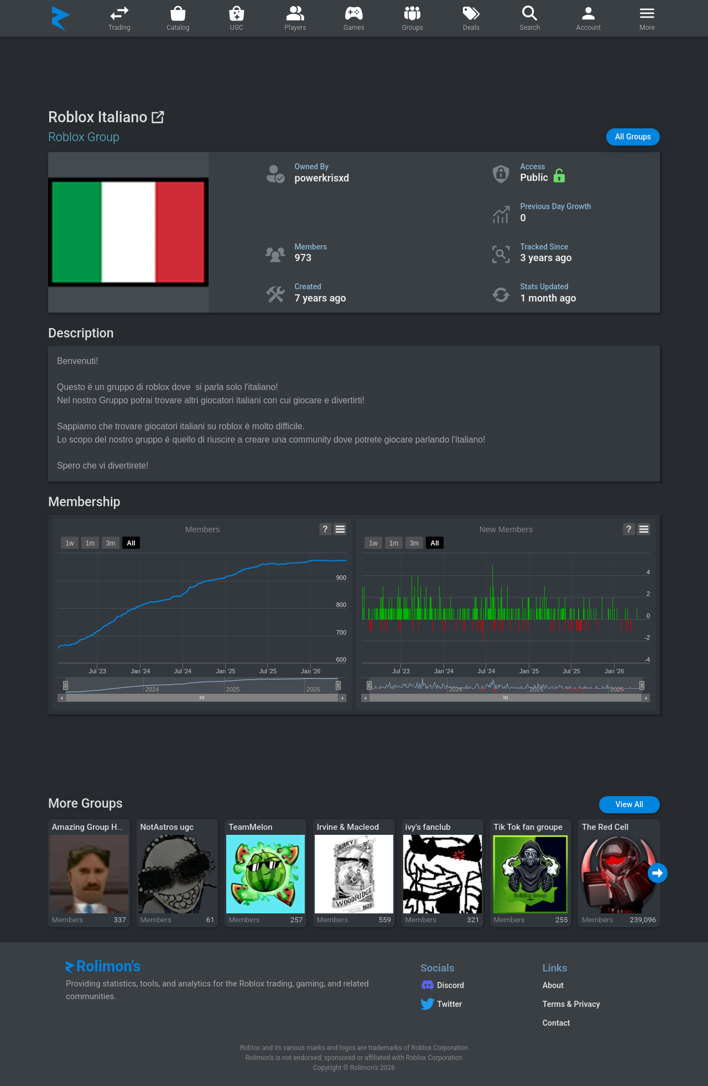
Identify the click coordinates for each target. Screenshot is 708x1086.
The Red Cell (605, 827)
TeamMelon (250, 827)
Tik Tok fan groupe (528, 827)
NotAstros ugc (167, 827)
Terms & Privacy (571, 1004)
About (553, 985)
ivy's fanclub (428, 827)
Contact (556, 1023)
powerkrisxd (322, 178)
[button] (633, 137)
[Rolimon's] (61, 18)
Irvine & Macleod (348, 827)
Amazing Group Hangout (97, 827)
